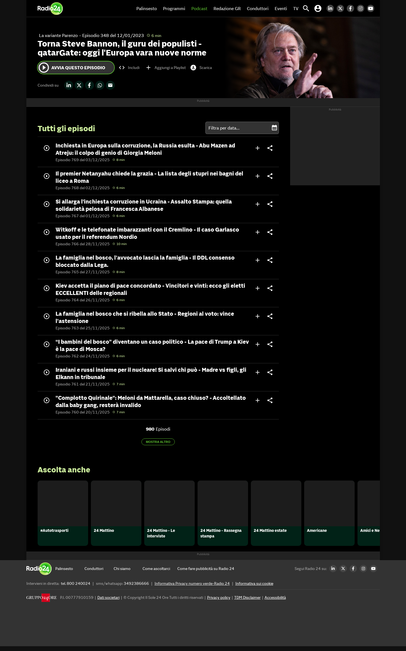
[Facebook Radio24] (352, 8)
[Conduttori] (99, 573)
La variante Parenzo (58, 35)
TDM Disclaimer (247, 602)
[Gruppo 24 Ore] (41, 603)
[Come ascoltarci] (157, 573)
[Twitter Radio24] (342, 8)
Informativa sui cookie (254, 588)
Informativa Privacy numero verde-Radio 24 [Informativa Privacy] (192, 588)
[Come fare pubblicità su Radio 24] (205, 573)
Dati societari (108, 602)
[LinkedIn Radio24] (332, 8)
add (257, 148)
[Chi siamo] (128, 573)
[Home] (50, 8)
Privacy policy (218, 602)
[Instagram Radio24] (362, 8)
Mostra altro (158, 442)
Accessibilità (275, 602)
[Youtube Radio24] (372, 8)
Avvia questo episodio (71, 67)
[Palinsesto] (69, 573)
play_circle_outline (44, 67)
